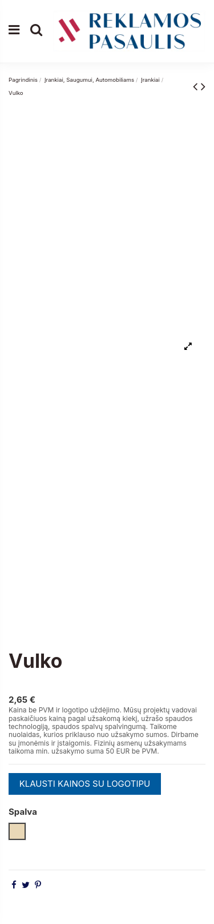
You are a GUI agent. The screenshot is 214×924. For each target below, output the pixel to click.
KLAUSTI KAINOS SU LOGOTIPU (85, 783)
